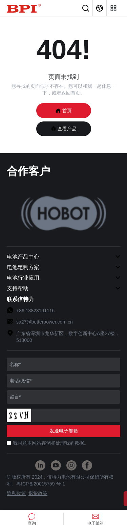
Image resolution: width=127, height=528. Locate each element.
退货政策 (37, 493)
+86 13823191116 (35, 310)
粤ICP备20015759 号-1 (40, 483)
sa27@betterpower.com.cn (44, 322)
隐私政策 (16, 493)
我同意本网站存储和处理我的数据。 (51, 443)
